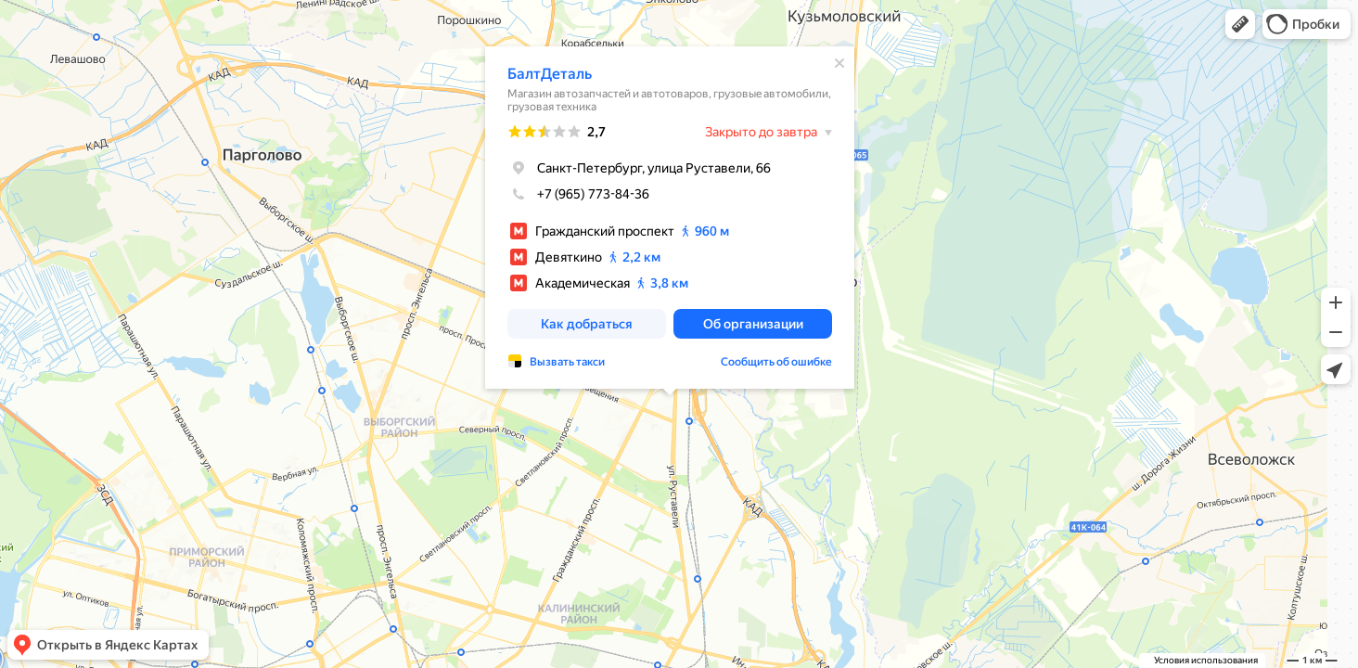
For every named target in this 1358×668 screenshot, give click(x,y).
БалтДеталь (549, 73)
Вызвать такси (567, 360)
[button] (1240, 24)
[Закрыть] (839, 62)
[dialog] (669, 216)
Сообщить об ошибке (776, 360)
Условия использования (1206, 660)
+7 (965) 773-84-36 (578, 193)
